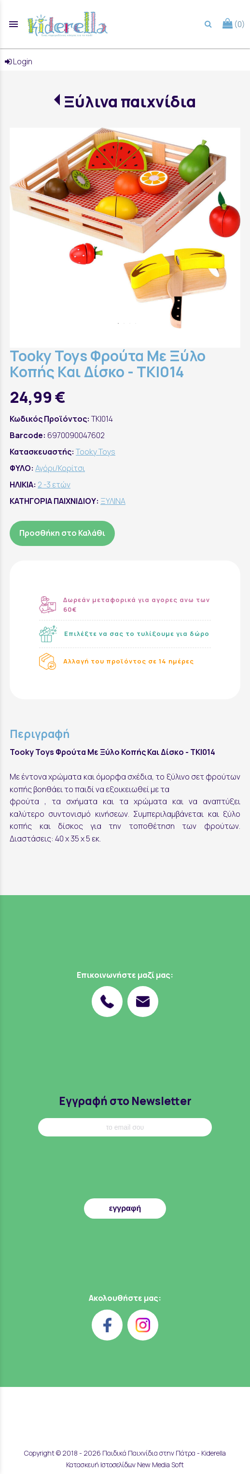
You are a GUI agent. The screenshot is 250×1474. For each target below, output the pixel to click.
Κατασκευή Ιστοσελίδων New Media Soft (125, 1464)
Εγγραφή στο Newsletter (125, 1100)
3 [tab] (130, 323)
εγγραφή (125, 1208)
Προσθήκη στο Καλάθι (62, 533)
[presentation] (125, 1170)
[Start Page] (67, 24)
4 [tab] (135, 323)
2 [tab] (124, 323)
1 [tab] (118, 323)
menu (13, 24)
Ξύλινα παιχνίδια (130, 101)
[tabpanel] (125, 228)
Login (18, 61)
